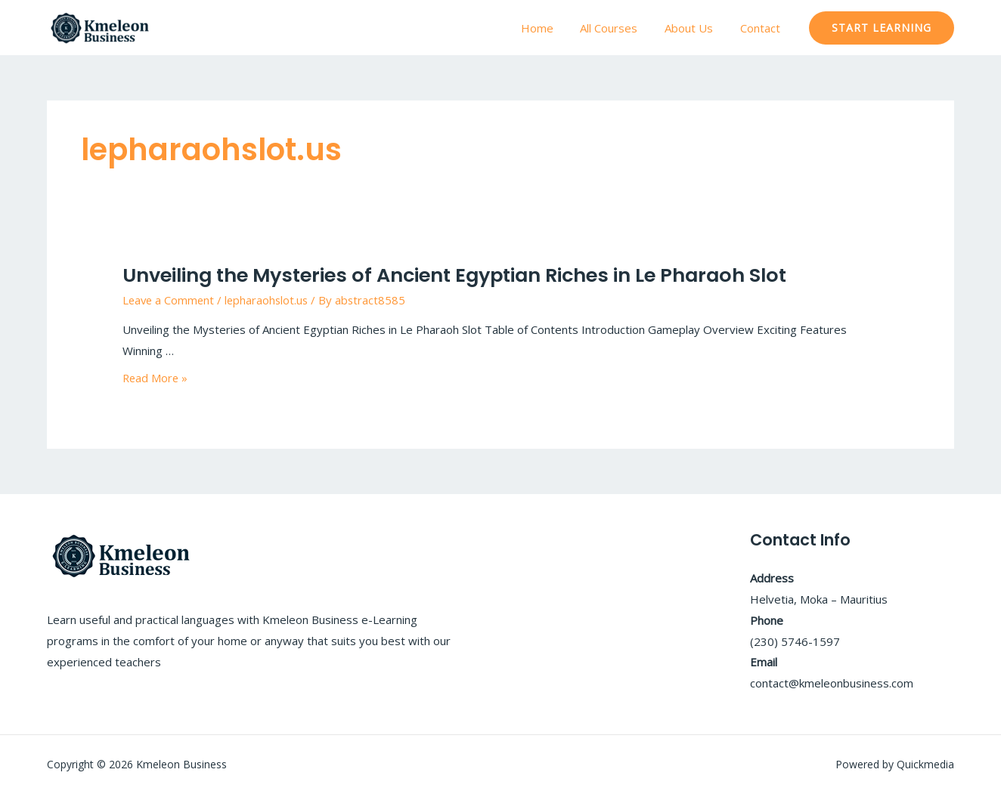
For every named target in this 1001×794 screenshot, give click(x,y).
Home (552, 28)
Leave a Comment (169, 299)
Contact (762, 28)
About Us (695, 28)
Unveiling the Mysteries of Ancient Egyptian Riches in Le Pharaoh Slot (449, 274)
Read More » (156, 377)
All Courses (620, 28)
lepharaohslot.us (270, 299)
